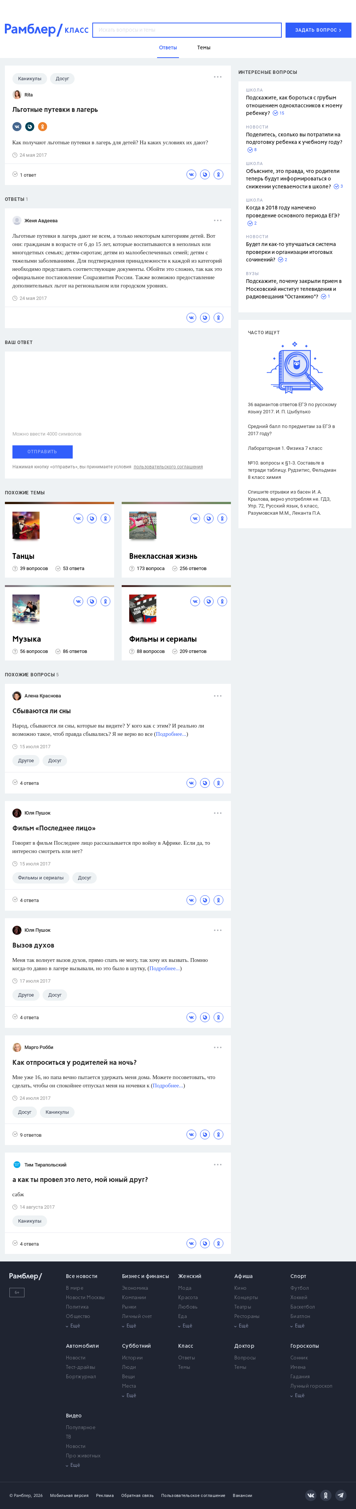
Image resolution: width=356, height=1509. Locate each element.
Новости (76, 1358)
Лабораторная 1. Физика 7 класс (285, 448)
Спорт (298, 1276)
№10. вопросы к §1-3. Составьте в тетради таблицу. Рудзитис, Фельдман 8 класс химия (292, 470)
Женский (189, 1276)
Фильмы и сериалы (163, 640)
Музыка (26, 640)
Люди (129, 1367)
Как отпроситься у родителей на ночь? (74, 1063)
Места (129, 1386)
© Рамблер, (20, 1496)
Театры (242, 1307)
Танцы (23, 557)
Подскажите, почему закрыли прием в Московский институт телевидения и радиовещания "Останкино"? (294, 289)
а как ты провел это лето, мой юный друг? (80, 1180)
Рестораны (247, 1316)
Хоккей (298, 1297)
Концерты (246, 1297)
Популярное (80, 1427)
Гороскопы (304, 1346)
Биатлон (300, 1316)
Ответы (186, 1358)
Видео (74, 1416)
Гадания (300, 1376)
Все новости (81, 1276)
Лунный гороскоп (311, 1386)
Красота (188, 1297)
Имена (298, 1367)
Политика (77, 1307)
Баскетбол (302, 1307)
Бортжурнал (81, 1376)
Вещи (128, 1376)
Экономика (135, 1288)
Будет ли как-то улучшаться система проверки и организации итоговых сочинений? (291, 252)
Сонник (299, 1358)
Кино (240, 1288)
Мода (184, 1288)
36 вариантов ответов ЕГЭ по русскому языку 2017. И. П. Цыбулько (292, 408)
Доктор (244, 1346)
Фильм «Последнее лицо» (54, 828)
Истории (132, 1358)
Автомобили (82, 1346)
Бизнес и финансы (145, 1276)
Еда (182, 1316)
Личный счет (137, 1316)
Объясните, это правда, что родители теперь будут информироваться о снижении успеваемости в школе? (292, 179)
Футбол (299, 1288)
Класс (186, 1346)
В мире (74, 1288)
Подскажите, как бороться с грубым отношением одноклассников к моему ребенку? (294, 105)
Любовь (187, 1307)
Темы (184, 1367)
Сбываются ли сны (41, 711)
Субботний (136, 1346)
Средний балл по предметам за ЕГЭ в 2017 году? (291, 429)
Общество (78, 1316)
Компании (134, 1297)
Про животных (83, 1456)
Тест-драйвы (80, 1367)
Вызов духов (33, 945)
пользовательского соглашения (168, 466)
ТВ (69, 1437)
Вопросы (245, 1358)
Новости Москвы (85, 1297)
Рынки (129, 1307)
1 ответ (24, 174)
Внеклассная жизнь (163, 557)
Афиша (243, 1276)
